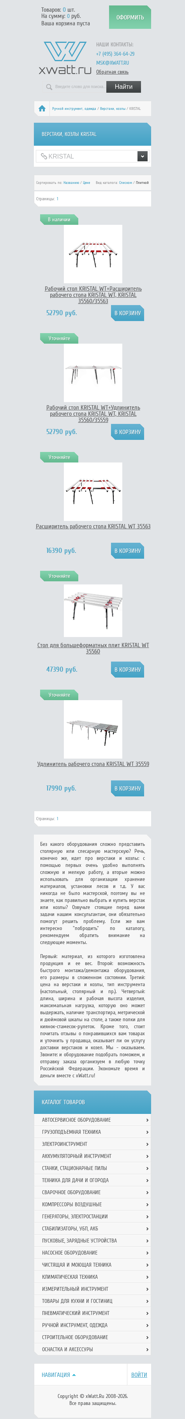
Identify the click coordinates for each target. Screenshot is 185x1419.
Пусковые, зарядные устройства (79, 1240)
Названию (71, 182)
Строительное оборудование (75, 1337)
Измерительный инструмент (75, 1289)
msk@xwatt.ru (112, 63)
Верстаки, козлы (112, 108)
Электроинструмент (64, 1144)
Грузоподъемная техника (71, 1132)
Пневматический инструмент (75, 1313)
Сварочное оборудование (71, 1192)
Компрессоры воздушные (72, 1204)
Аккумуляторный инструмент (76, 1156)
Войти (139, 1375)
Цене (86, 182)
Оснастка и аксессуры (67, 1349)
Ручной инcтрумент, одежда (74, 108)
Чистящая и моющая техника (76, 1265)
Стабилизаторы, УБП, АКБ (70, 1228)
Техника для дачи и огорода (75, 1180)
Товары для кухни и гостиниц (77, 1301)
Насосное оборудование (69, 1253)
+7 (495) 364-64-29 (115, 54)
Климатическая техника (70, 1277)
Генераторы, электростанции (75, 1216)
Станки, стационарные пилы (74, 1168)
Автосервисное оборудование (76, 1120)
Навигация (56, 1375)
